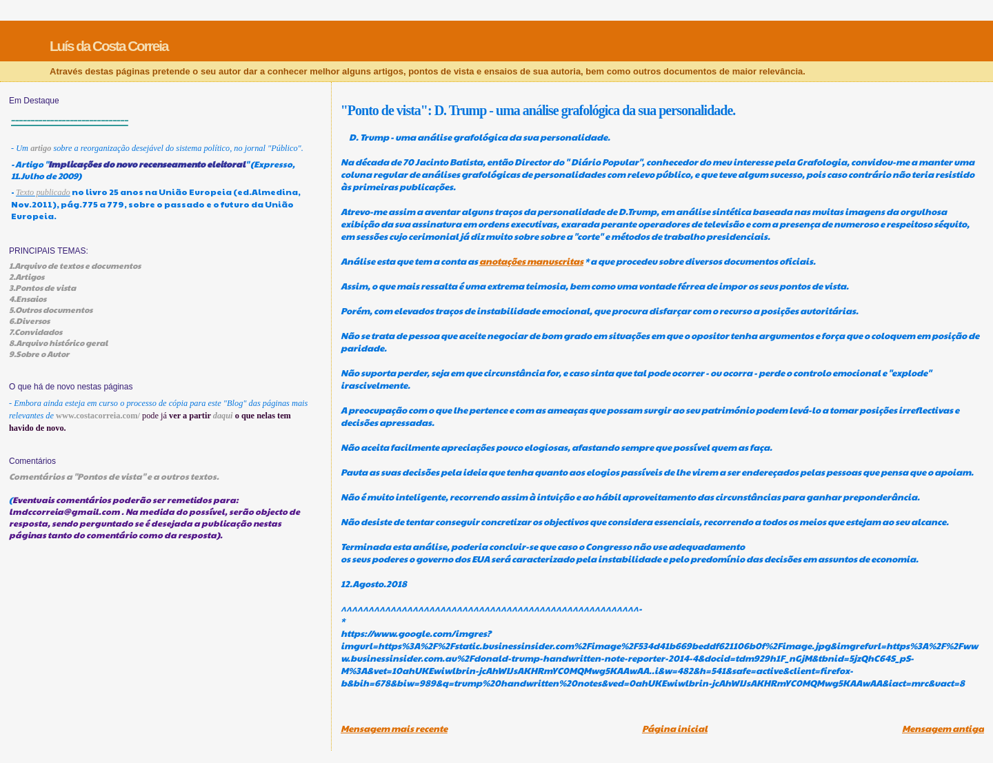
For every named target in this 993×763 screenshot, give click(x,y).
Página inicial (675, 728)
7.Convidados (35, 331)
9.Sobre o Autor (39, 353)
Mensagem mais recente (394, 728)
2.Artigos (26, 276)
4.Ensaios (27, 298)
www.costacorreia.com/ (98, 415)
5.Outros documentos (50, 309)
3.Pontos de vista (42, 287)
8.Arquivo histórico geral (58, 342)
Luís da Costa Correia (109, 46)
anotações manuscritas (531, 261)
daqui (223, 415)
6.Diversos (29, 320)
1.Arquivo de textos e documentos (75, 265)
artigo (40, 148)
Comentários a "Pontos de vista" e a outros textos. (114, 476)
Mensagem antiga (943, 728)
